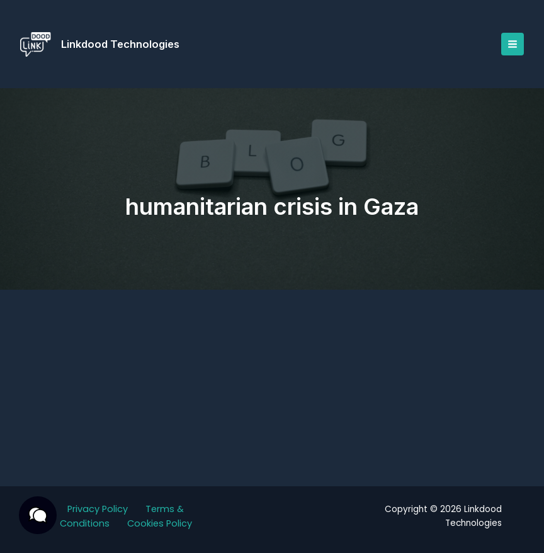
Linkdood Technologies (120, 44)
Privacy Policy (97, 509)
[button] (38, 515)
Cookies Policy (159, 523)
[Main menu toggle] (512, 44)
